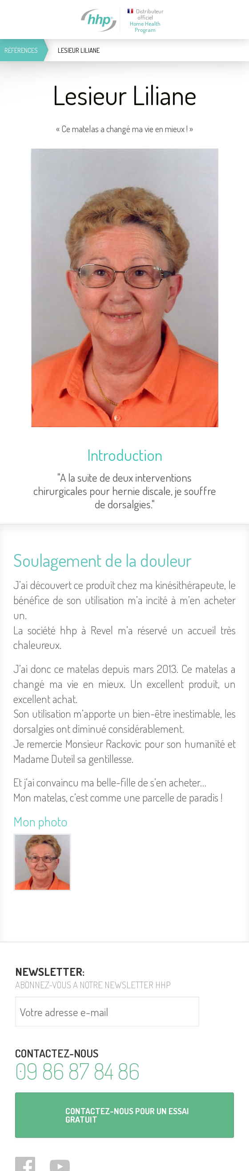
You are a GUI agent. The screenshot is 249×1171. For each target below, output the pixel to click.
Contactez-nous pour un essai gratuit (127, 1115)
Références (21, 50)
